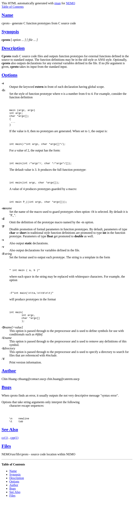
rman (57, 3)
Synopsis (10, 31)
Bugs (6, 396)
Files (6, 456)
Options (9, 74)
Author (9, 380)
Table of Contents (13, 6)
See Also (10, 439)
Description (13, 48)
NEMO (70, 3)
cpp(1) (14, 448)
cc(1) (5, 448)
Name (7, 15)
